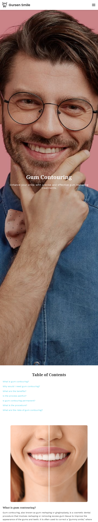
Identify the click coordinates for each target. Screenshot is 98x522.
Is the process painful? (14, 396)
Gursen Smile (19, 5)
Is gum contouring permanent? (19, 400)
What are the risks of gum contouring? (23, 410)
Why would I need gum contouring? (21, 386)
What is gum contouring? (16, 381)
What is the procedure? (15, 405)
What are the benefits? (14, 391)
